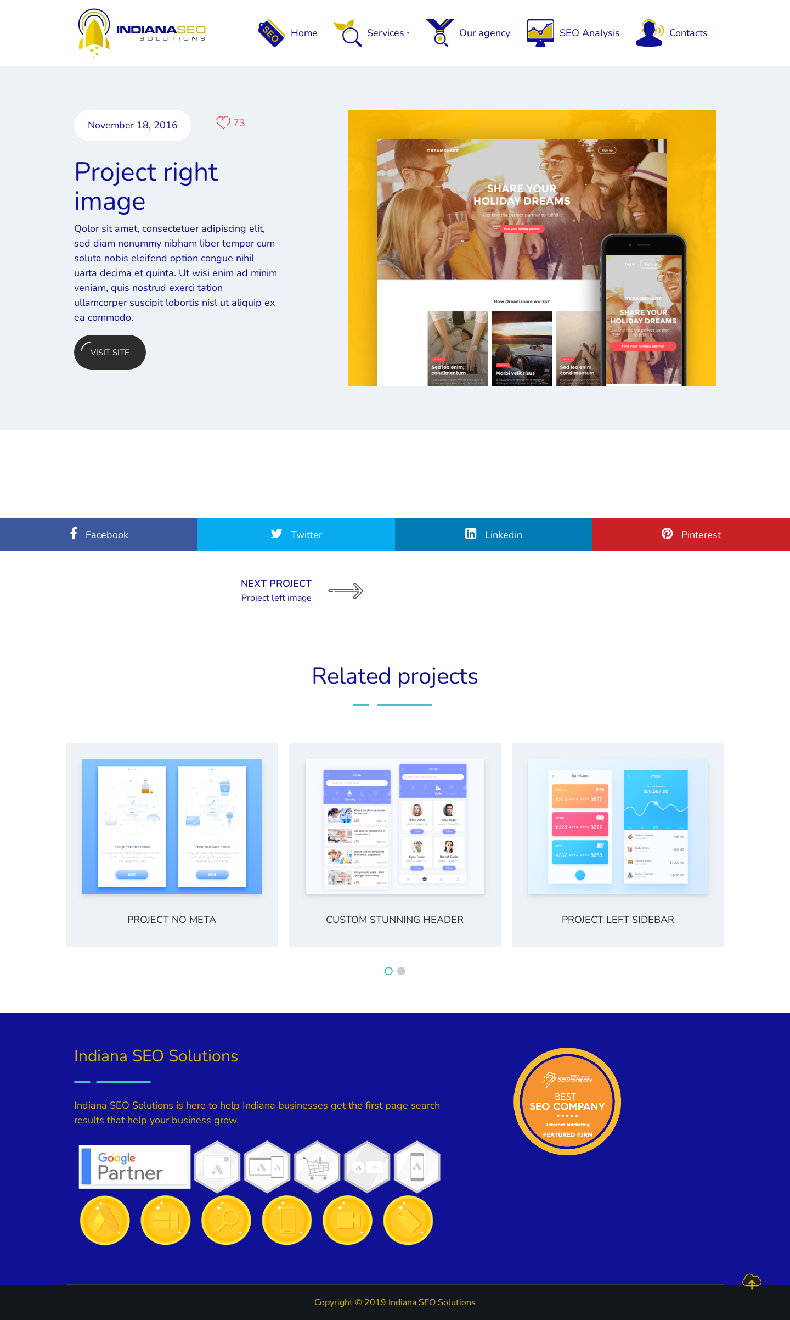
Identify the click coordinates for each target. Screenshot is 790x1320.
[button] (389, 971)
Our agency (468, 33)
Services (372, 33)
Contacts (672, 33)
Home (288, 33)
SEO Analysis (573, 33)
